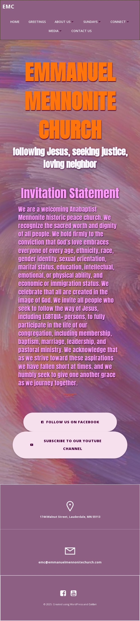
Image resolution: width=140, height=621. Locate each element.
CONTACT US (81, 31)
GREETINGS (37, 22)
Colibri (92, 604)
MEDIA (55, 31)
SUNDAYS (92, 22)
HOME (15, 22)
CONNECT (120, 22)
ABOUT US (64, 22)
